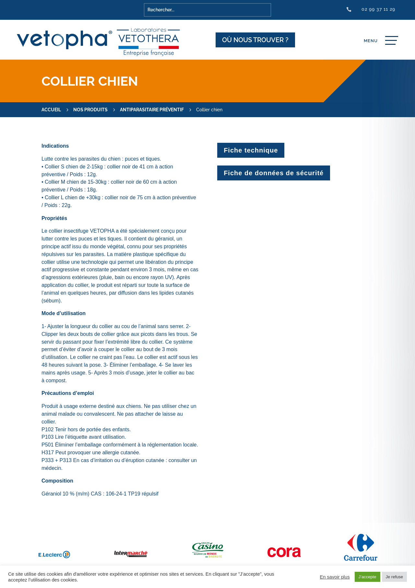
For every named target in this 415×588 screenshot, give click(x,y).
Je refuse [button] (394, 576)
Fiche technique (251, 150)
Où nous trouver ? (255, 40)
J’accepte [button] (367, 576)
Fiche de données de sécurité (274, 173)
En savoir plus (335, 577)
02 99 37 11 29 (378, 9)
